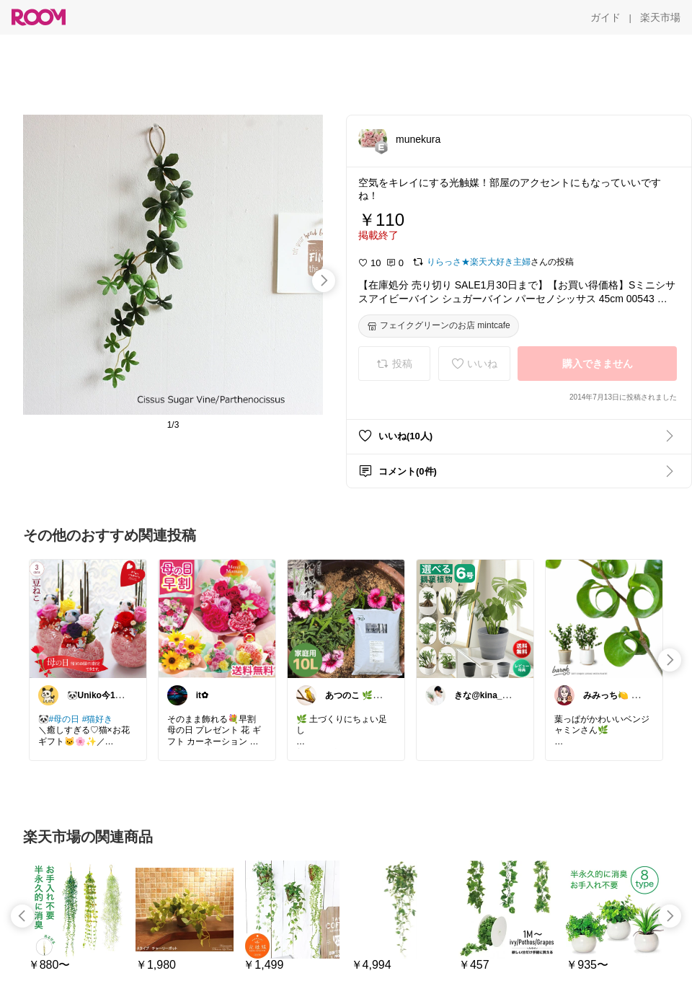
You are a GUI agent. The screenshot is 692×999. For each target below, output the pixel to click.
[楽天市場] (660, 17)
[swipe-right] (323, 280)
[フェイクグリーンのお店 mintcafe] (438, 326)
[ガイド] (605, 17)
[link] (88, 618)
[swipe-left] (22, 916)
